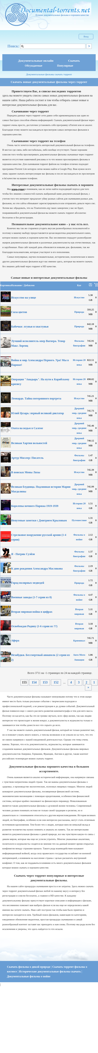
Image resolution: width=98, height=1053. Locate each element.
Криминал (79, 640)
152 (56, 682)
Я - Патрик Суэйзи (23, 554)
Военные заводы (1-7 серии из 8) (31, 597)
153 (45, 682)
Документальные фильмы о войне (28, 976)
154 (34, 682)
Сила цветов (19, 312)
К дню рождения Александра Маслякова (37, 568)
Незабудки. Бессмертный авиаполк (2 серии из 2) (40, 657)
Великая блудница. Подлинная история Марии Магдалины (41, 489)
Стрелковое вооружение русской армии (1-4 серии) (38, 537)
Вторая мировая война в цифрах (31, 611)
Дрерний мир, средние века (79, 413)
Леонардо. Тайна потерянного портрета (36, 398)
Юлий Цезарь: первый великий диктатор (37, 413)
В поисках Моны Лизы (25, 472)
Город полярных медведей (27, 582)
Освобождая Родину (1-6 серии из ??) (34, 626)
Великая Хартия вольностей (29, 443)
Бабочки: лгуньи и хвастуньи (29, 326)
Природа (79, 312)
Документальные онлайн (36, 60)
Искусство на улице (23, 297)
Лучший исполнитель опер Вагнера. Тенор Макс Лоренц (38, 343)
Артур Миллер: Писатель (27, 457)
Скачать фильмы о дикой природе (29, 966)
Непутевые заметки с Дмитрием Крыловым (39, 520)
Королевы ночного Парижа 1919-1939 (34, 506)
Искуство (79, 297)
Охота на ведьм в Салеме (27, 428)
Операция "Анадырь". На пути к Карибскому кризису (40, 382)
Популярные (65, 65)
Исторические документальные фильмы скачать (50, 971)
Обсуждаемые (33, 65)
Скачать (74, 60)
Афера (15, 640)
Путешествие (79, 520)
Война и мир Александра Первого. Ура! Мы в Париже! (40, 362)
